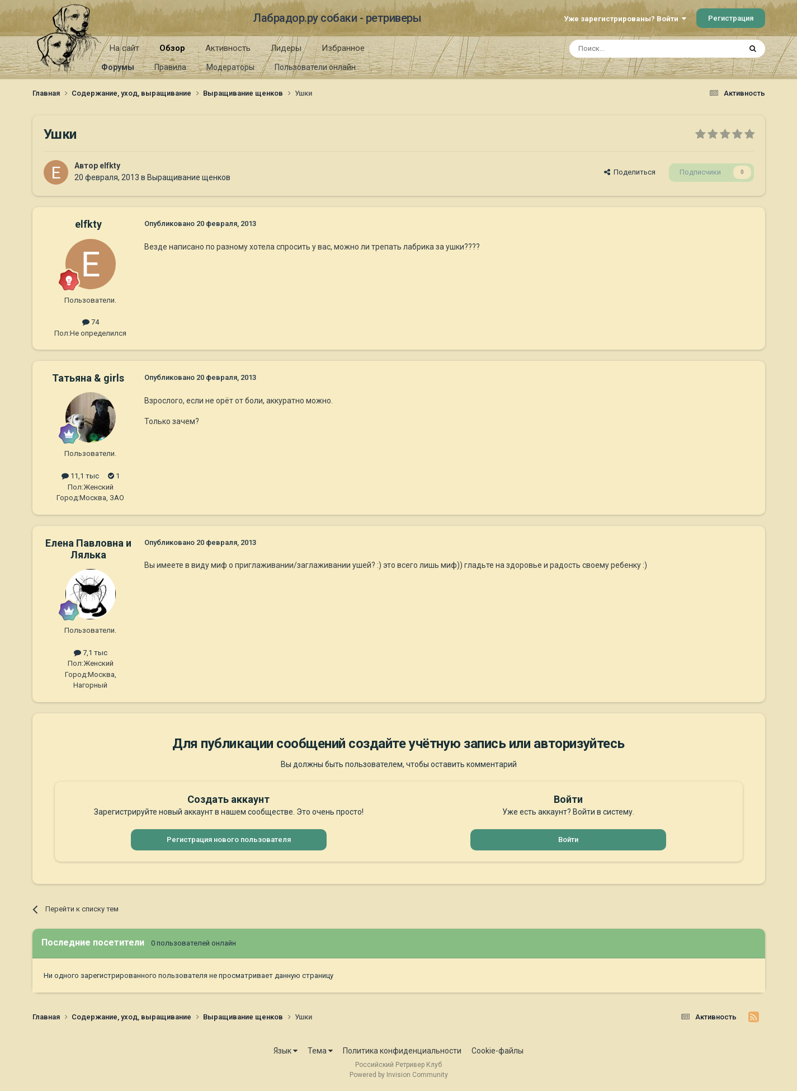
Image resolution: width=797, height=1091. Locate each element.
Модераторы (230, 67)
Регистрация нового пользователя (229, 839)
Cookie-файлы (497, 1050)
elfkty (110, 165)
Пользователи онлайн (315, 67)
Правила (170, 67)
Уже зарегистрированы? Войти (625, 19)
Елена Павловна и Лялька (88, 549)
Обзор (172, 52)
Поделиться (629, 172)
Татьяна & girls (88, 378)
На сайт (124, 48)
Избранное (343, 48)
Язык (285, 1050)
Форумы (117, 67)
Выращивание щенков (188, 177)
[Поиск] (629, 49)
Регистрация (730, 18)
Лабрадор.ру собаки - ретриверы (337, 18)
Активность (228, 48)
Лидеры (286, 48)
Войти (568, 839)
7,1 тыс (90, 652)
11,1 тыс (80, 476)
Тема (320, 1050)
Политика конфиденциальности (402, 1050)
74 (90, 322)
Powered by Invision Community (399, 1075)
